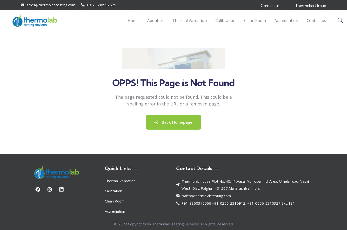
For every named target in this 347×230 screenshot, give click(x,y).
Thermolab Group (310, 5)
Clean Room (115, 201)
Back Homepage (173, 122)
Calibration (113, 190)
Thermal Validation (120, 180)
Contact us (270, 5)
